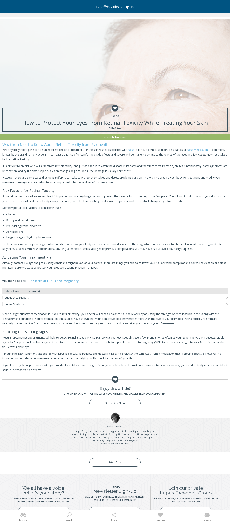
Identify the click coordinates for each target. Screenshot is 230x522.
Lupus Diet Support (17, 297)
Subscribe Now (115, 403)
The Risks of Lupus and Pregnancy (53, 281)
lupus (131, 150)
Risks (115, 116)
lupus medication (197, 150)
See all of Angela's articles (115, 443)
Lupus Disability (14, 304)
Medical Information (115, 136)
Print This (115, 462)
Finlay (115, 426)
